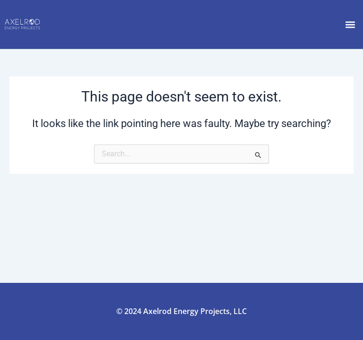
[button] (350, 24)
